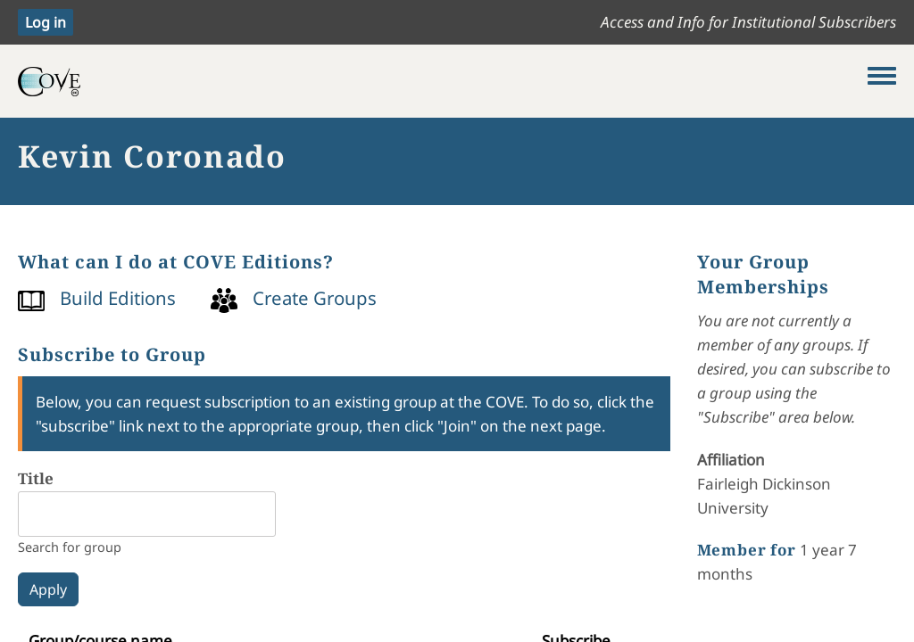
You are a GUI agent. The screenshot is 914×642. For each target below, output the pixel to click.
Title (36, 478)
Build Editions (118, 297)
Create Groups (315, 297)
